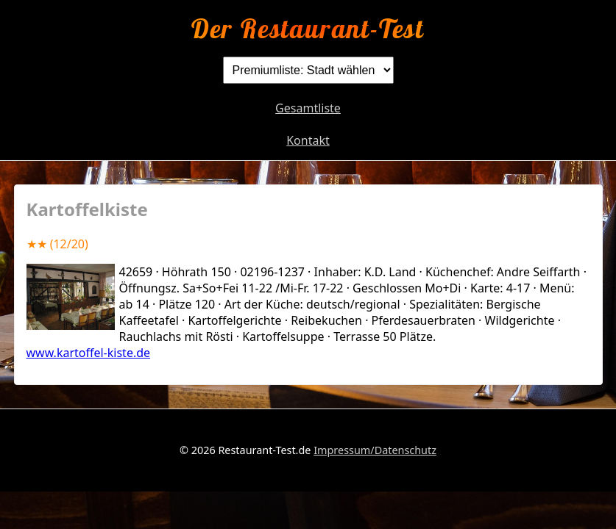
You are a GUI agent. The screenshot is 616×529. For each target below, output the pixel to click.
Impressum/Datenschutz (375, 450)
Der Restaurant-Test (308, 28)
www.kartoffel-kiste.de (88, 353)
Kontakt (308, 140)
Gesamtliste (308, 108)
